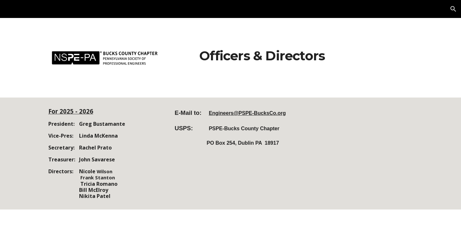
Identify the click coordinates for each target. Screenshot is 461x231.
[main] (262, 53)
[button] (453, 9)
